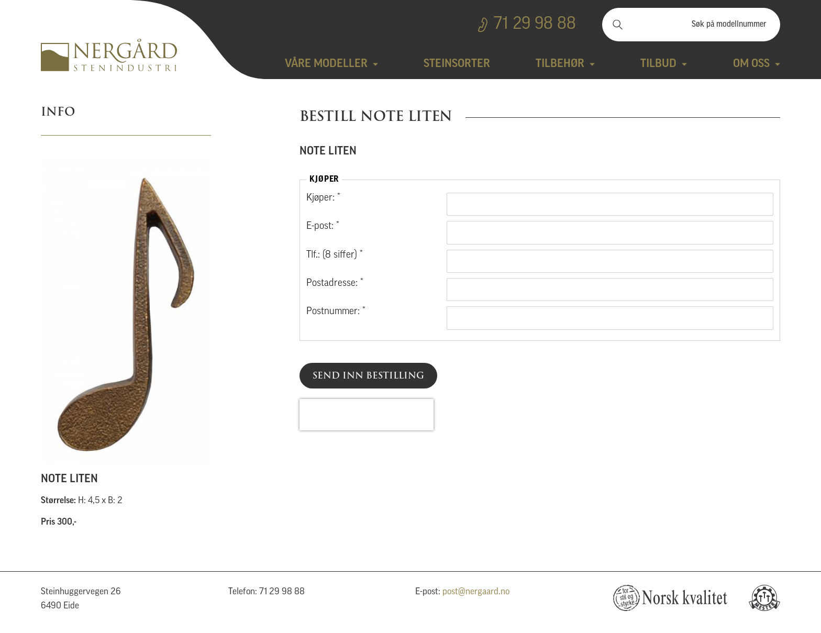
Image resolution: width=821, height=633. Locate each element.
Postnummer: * (335, 312)
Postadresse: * (334, 283)
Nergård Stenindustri (109, 55)
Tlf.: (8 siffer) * (334, 255)
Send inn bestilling (368, 375)
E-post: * (322, 226)
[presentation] (366, 414)
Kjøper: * (323, 198)
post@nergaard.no (475, 591)
